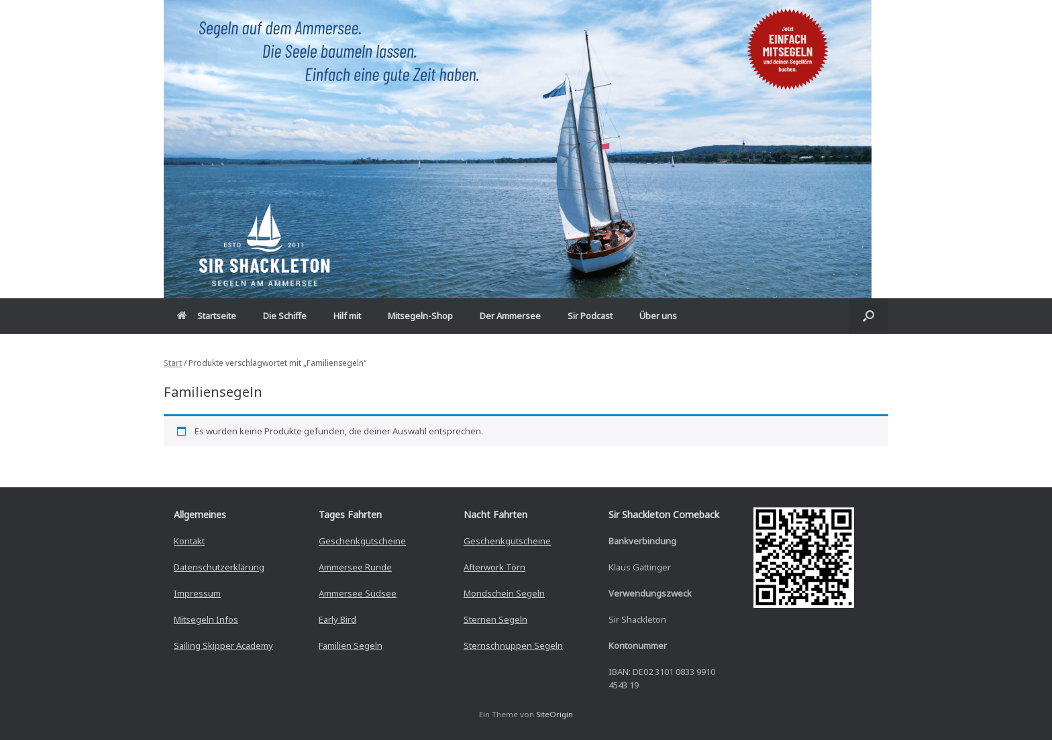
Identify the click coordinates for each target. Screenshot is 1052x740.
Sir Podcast (590, 316)
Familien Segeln (350, 645)
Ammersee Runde (355, 567)
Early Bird (337, 619)
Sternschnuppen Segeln (513, 645)
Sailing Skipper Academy (223, 645)
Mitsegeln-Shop (420, 316)
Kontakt (189, 541)
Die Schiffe (285, 316)
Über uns (658, 316)
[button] (868, 316)
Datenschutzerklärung (219, 567)
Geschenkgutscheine (362, 541)
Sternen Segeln (495, 619)
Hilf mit (347, 316)
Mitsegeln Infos (206, 619)
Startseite (206, 316)
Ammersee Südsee (358, 593)
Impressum (197, 593)
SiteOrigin (554, 714)
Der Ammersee (510, 316)
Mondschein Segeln (504, 593)
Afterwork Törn (494, 567)
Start (173, 363)
